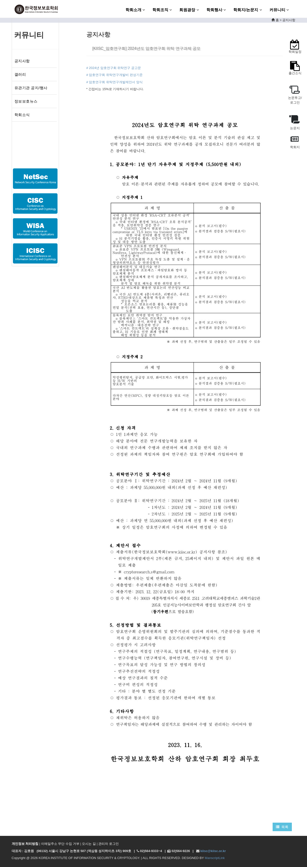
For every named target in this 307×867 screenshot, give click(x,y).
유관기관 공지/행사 (31, 88)
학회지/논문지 (247, 10)
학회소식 (22, 115)
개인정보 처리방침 (25, 844)
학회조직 (162, 10)
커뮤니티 (279, 10)
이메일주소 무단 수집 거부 (60, 844)
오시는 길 (89, 844)
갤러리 (20, 74)
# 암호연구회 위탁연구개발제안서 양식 (114, 82)
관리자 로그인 (108, 844)
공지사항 (22, 61)
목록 (282, 827)
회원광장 (189, 10)
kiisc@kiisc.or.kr (213, 851)
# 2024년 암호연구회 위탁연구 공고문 (113, 68)
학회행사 (216, 10)
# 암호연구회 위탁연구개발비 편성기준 (114, 75)
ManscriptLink (215, 858)
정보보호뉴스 (26, 101)
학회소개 (135, 10)
